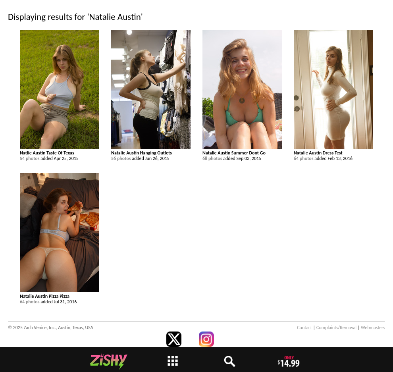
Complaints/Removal (336, 327)
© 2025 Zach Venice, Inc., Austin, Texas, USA (50, 327)
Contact (304, 327)
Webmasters (373, 327)
